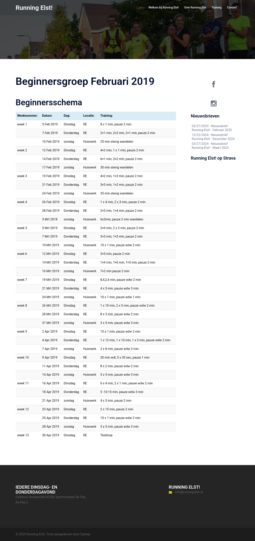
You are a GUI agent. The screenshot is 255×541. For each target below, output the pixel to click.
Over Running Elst (195, 7)
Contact (232, 7)
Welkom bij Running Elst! (163, 7)
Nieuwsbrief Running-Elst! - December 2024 (213, 137)
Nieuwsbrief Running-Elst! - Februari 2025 (212, 128)
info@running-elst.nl (189, 492)
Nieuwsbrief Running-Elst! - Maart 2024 (210, 146)
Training (216, 7)
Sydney (85, 534)
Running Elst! (34, 7)
